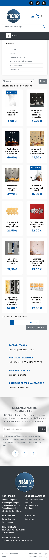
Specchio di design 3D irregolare (36, 300)
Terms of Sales (34, 554)
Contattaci (29, 519)
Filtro (42, 81)
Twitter (38, 3)
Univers (9, 43)
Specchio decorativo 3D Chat (37, 188)
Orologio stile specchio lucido (12, 188)
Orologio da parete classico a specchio (36, 113)
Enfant (13, 54)
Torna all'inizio (36, 327)
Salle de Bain (16, 65)
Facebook (31, 3)
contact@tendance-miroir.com (19, 540)
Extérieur (14, 69)
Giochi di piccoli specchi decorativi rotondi (37, 262)
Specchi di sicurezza (11, 505)
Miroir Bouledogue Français (12, 112)
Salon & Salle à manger (21, 61)
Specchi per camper (10, 502)
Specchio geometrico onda (12, 261)
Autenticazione (8, 519)
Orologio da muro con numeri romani (37, 151)
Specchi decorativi (10, 508)
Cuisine (13, 50)
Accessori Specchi (10, 500)
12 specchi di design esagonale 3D (12, 224)
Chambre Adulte (17, 58)
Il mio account (8, 522)
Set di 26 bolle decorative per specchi (37, 224)
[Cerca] (24, 26)
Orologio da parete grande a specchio (12, 151)
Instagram (44, 3)
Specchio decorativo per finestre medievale (12, 301)
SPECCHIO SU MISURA (12, 511)
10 (30, 322)
